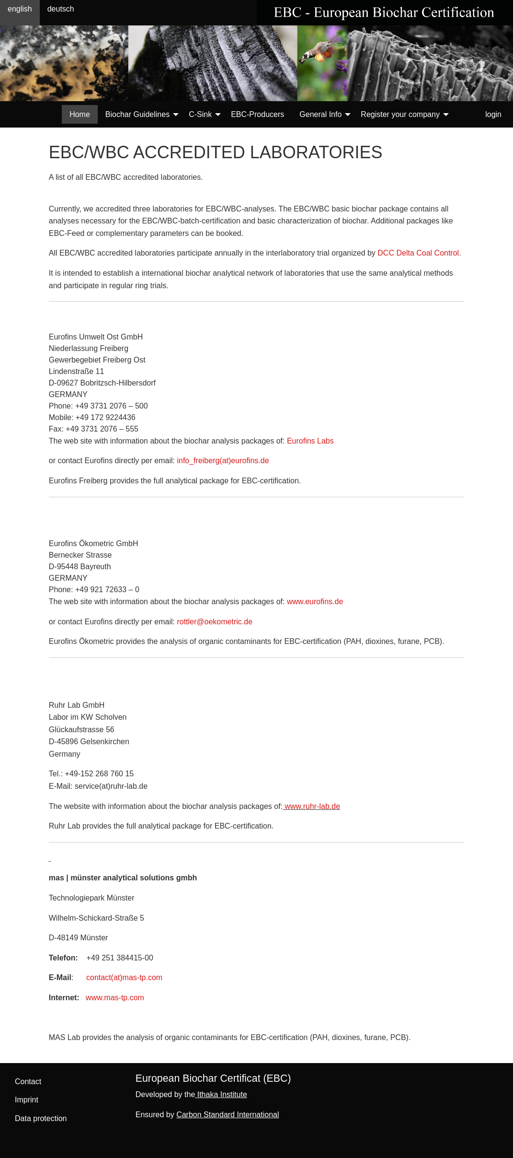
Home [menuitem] (79, 114)
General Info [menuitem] (320, 114)
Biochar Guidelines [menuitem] (137, 114)
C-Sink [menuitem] (200, 114)
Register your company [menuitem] (400, 114)
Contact (28, 1081)
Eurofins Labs (309, 441)
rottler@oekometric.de (214, 622)
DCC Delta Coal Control (418, 253)
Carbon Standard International (227, 1115)
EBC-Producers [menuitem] (257, 114)
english (20, 9)
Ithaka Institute (221, 1094)
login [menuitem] (493, 114)
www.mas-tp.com (115, 998)
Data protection (41, 1118)
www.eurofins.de (315, 601)
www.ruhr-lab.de (312, 806)
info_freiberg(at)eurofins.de (223, 460)
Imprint (26, 1100)
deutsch (60, 9)
